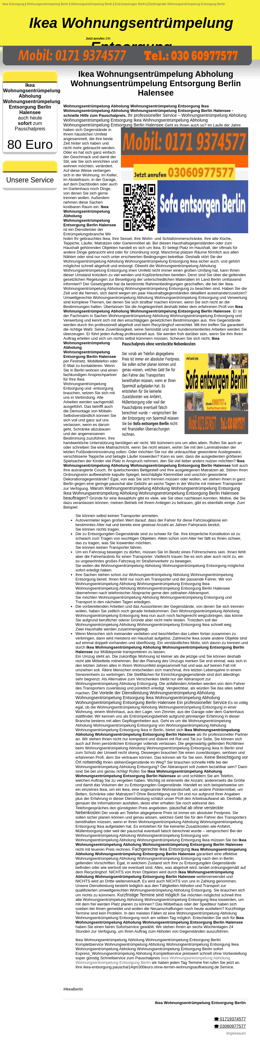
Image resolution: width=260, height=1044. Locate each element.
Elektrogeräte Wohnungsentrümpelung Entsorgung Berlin (186, 4)
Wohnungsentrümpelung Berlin (47, 4)
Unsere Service (30, 180)
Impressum (236, 1033)
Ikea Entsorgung (13, 4)
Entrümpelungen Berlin (130, 4)
